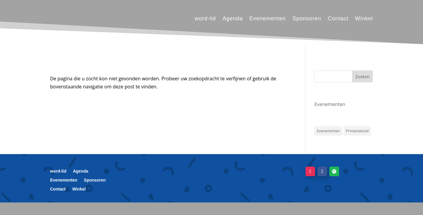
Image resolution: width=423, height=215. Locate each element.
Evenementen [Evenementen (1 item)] (328, 130)
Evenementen (267, 19)
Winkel (364, 19)
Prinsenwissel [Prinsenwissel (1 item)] (357, 130)
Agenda (232, 19)
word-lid (205, 19)
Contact (338, 19)
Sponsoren (306, 19)
